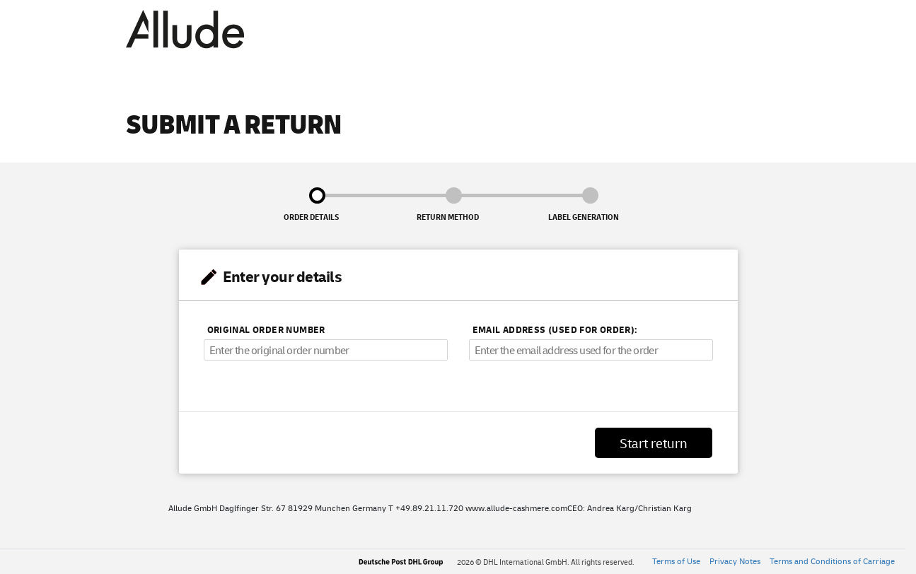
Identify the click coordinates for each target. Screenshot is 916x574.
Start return (654, 442)
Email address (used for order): (555, 329)
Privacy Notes (734, 561)
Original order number (266, 329)
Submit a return (234, 122)
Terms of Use (676, 561)
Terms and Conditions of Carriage (832, 561)
